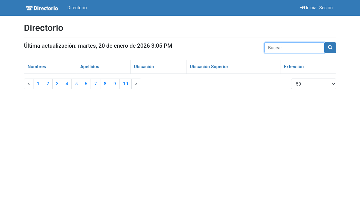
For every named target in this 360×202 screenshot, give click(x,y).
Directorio (77, 7)
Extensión (294, 66)
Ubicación (144, 66)
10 (125, 83)
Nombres (37, 66)
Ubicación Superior (209, 66)
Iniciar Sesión (316, 7)
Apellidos (89, 66)
